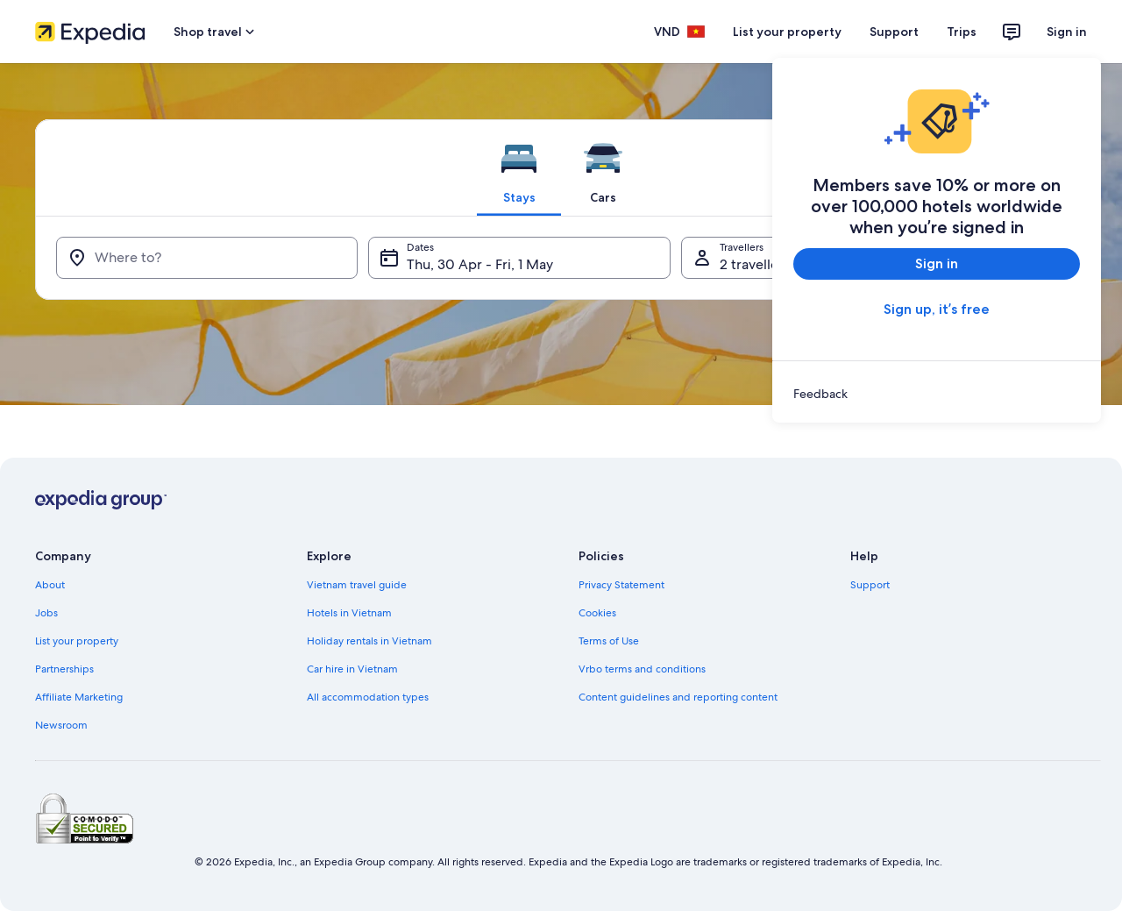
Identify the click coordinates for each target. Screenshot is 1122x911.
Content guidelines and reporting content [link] (678, 697)
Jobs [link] (46, 613)
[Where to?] (207, 258)
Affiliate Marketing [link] (79, 697)
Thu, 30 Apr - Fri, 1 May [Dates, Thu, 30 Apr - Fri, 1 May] (480, 264)
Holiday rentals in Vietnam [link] (369, 641)
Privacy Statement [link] (621, 585)
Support (894, 31)
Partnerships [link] (64, 669)
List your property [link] (76, 641)
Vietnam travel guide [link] (357, 585)
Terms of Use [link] (609, 641)
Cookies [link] (597, 613)
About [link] (50, 585)
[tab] (519, 167)
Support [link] (870, 585)
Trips (961, 31)
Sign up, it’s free (937, 309)
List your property (787, 31)
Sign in (1067, 31)
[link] (936, 393)
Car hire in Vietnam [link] (352, 669)
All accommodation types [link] (368, 697)
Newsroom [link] (61, 725)
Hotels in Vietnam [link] (349, 613)
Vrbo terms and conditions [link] (642, 669)
